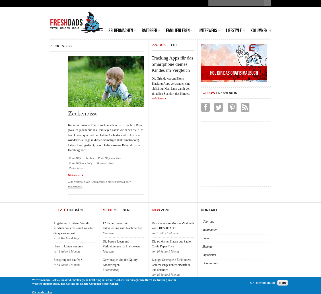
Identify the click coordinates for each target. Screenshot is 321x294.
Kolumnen (261, 30)
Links (205, 238)
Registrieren (75, 186)
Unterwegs (209, 30)
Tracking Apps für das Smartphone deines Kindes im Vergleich (172, 64)
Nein (282, 282)
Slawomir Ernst (105, 163)
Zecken (90, 158)
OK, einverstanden (262, 282)
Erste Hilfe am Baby (81, 163)
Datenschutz (210, 263)
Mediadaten (209, 230)
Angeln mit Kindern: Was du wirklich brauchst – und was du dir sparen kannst (73, 228)
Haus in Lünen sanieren (68, 246)
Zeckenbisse (82, 113)
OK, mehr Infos (42, 292)
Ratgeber (151, 30)
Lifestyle (235, 30)
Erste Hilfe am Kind (109, 158)
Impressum (209, 255)
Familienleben (179, 30)
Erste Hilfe (75, 158)
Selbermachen (122, 30)
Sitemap (207, 246)
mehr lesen (158, 98)
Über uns (208, 221)
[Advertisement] (219, 18)
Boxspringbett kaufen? (68, 259)
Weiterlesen (75, 175)
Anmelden (119, 181)
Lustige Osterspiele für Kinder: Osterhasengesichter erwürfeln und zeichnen (171, 264)
